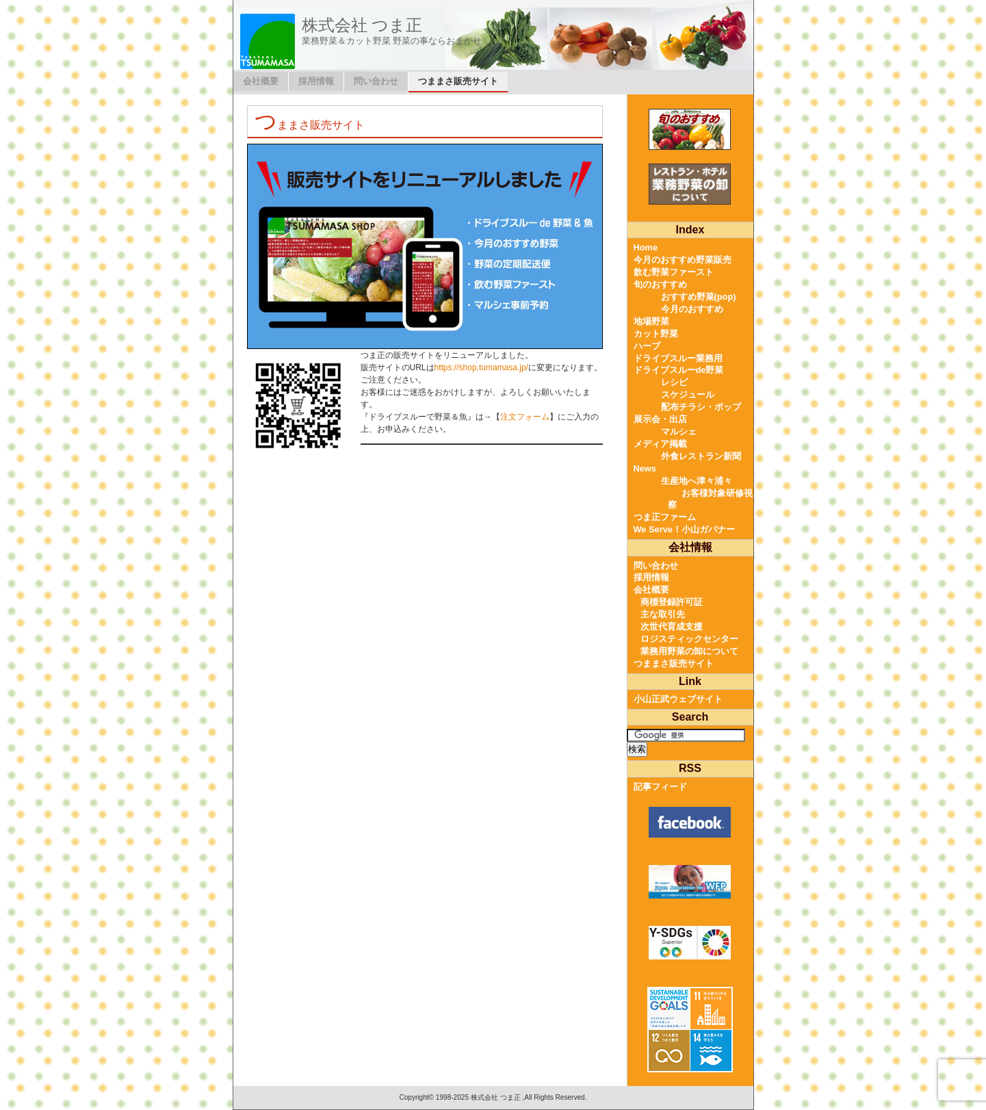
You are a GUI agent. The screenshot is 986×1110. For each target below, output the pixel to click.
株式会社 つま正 (362, 25)
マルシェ (679, 431)
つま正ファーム (665, 517)
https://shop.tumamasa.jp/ (481, 367)
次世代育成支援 (671, 626)
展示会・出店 (660, 419)
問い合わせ (376, 81)
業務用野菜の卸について (689, 651)
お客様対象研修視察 (710, 499)
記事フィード (660, 787)
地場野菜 (651, 321)
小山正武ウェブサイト (678, 699)
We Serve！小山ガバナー (684, 529)
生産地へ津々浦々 (696, 481)
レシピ (674, 382)
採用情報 (316, 81)
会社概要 (260, 81)
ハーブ (647, 346)
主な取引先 (662, 614)
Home (646, 247)
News (645, 468)
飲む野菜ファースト (674, 272)
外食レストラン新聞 (701, 456)
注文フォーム (524, 417)
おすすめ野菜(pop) (698, 297)
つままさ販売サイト (458, 81)
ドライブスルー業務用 (678, 358)
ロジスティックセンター (689, 639)
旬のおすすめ (660, 284)
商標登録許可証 (671, 602)
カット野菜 (656, 333)
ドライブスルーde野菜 (679, 370)
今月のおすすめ (692, 309)
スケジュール (687, 394)
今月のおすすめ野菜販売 (682, 260)
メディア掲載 (660, 444)
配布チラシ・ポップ (701, 407)
